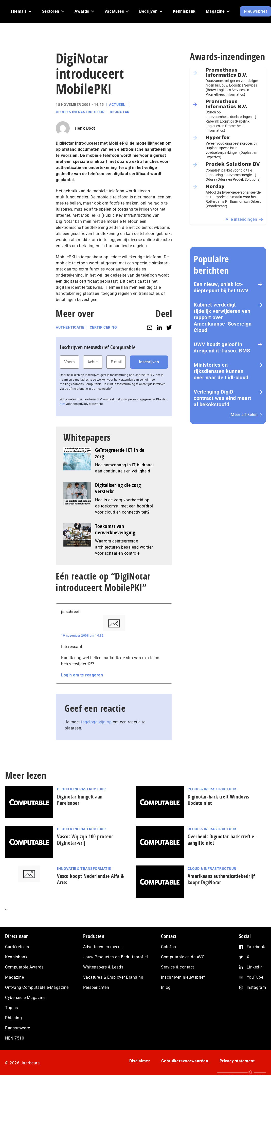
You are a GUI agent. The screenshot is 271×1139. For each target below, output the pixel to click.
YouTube (255, 977)
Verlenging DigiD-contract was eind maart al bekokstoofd (222, 398)
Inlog (166, 987)
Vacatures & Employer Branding (113, 977)
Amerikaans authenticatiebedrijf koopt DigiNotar (221, 879)
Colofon (168, 946)
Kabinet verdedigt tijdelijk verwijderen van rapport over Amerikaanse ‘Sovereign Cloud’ (222, 317)
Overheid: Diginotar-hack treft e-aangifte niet (222, 839)
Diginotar (120, 112)
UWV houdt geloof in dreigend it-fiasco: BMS (222, 347)
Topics (11, 1007)
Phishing (13, 1017)
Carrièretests (17, 946)
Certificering (103, 327)
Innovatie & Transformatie (84, 868)
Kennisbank (16, 957)
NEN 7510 (14, 1038)
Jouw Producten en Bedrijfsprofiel (115, 957)
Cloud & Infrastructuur (80, 112)
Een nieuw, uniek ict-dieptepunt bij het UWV (221, 287)
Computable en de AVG (183, 957)
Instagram (256, 987)
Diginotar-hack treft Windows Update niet (218, 799)
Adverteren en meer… (102, 946)
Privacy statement (237, 1061)
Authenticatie (70, 327)
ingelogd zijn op (96, 722)
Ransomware (17, 1028)
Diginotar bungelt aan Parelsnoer (80, 799)
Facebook (256, 946)
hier (62, 404)
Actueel (117, 105)
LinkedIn (255, 967)
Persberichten (96, 987)
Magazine (14, 977)
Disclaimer (139, 1061)
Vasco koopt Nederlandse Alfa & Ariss (90, 879)
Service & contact (177, 967)
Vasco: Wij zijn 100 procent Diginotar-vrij (85, 839)
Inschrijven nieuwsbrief (183, 977)
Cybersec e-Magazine (25, 997)
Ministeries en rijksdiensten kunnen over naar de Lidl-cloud (221, 371)
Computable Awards (24, 967)
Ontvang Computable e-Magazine (37, 987)
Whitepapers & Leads (103, 967)
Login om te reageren (82, 675)
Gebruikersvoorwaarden (184, 1061)
